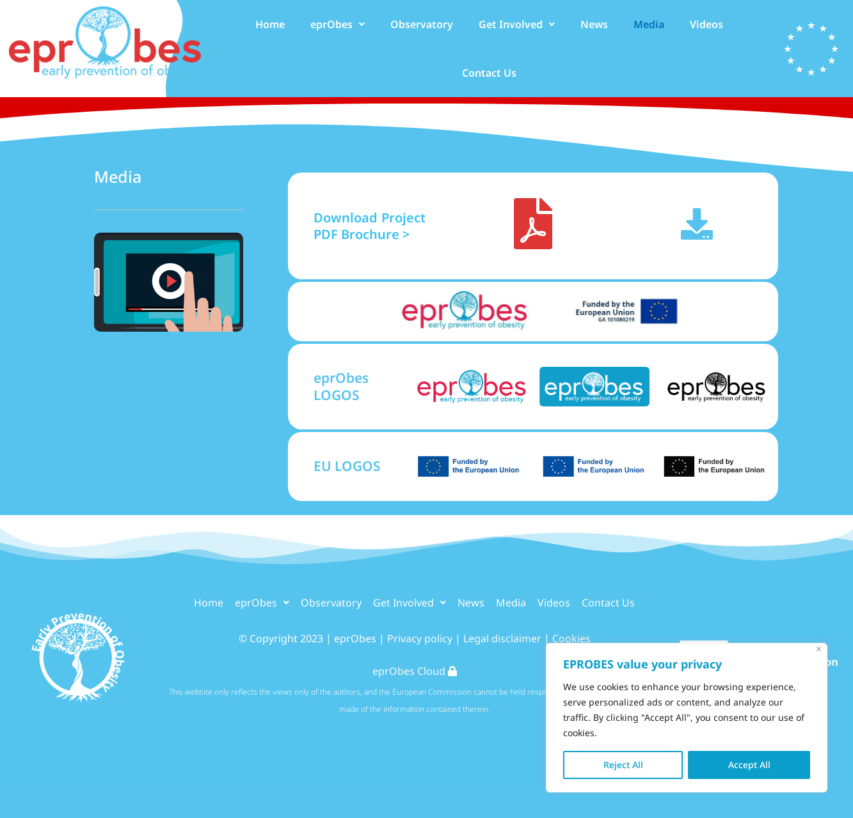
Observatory (421, 24)
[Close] (819, 649)
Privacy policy (419, 638)
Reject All (623, 765)
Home (270, 24)
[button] (338, 24)
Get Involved (517, 24)
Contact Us (489, 73)
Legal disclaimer (502, 638)
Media (649, 24)
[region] (686, 717)
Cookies (571, 638)
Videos (706, 24)
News (594, 24)
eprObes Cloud (414, 671)
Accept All (749, 765)
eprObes (337, 24)
